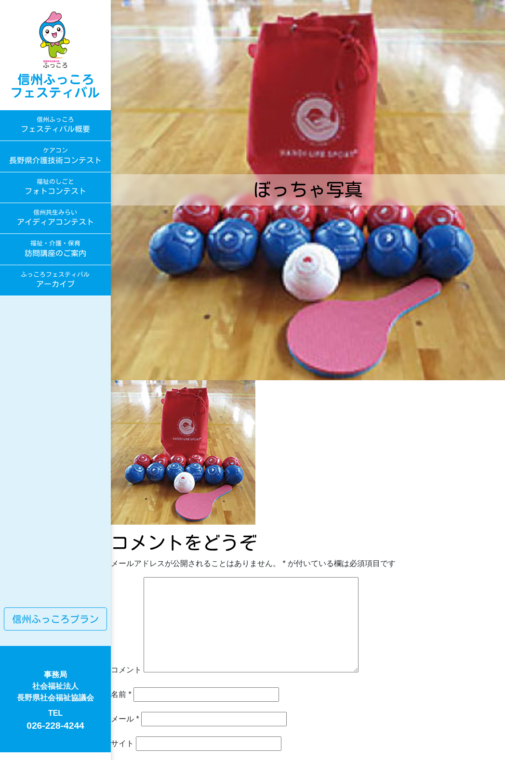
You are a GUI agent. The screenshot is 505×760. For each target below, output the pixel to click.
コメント (126, 670)
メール (125, 719)
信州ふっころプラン (55, 619)
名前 (121, 694)
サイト (122, 743)
